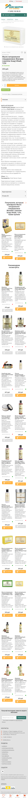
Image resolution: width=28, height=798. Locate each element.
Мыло (9, 94)
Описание (5, 99)
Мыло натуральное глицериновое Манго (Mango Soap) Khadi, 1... (19, 236)
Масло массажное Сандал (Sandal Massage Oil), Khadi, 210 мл (20, 417)
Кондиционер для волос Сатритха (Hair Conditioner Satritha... (7, 462)
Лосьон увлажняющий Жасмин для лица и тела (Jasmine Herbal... (7, 507)
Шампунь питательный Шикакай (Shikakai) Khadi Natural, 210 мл (7, 638)
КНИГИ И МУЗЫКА (6, 761)
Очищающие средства (16, 94)
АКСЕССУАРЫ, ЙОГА (7, 757)
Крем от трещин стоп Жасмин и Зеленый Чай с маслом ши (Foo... (7, 417)
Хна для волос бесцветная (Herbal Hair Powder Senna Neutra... (7, 332)
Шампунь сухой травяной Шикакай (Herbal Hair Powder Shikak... (20, 332)
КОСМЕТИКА (5, 752)
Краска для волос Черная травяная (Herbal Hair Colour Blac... (20, 506)
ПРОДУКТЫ (5, 754)
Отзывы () (5, 196)
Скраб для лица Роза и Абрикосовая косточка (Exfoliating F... (7, 375)
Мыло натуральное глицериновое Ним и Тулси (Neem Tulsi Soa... (7, 593)
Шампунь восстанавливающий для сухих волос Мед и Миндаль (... (7, 680)
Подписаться (21, 717)
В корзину (8, 257)
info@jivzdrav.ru (6, 739)
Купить (17, 85)
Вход (11, 1)
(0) (6, 251)
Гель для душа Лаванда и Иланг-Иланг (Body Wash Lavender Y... (20, 462)
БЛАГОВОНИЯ (5, 756)
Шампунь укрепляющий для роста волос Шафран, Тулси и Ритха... (20, 638)
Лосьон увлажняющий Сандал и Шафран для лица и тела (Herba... (20, 376)
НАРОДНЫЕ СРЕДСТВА (7, 748)
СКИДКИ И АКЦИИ (6, 763)
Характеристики (6, 191)
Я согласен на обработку (12, 721)
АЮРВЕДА (4, 746)
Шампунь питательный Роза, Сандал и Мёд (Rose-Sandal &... (7, 289)
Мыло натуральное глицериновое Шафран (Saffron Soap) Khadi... (20, 593)
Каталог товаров (9, 15)
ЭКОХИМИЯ (5, 759)
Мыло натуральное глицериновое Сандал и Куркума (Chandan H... (7, 550)
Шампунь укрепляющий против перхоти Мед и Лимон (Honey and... (20, 681)
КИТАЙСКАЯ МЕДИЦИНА (8, 750)
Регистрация (19, 1)
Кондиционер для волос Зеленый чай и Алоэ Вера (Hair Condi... (20, 289)
